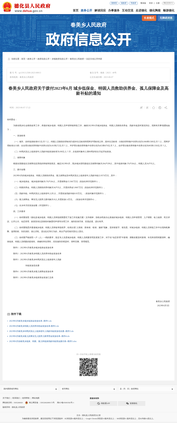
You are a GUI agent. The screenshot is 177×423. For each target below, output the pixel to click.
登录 (151, 3)
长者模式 (149, 18)
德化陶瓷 (155, 10)
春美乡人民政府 (77, 59)
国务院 (114, 3)
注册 (158, 3)
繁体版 (143, 3)
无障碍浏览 (166, 18)
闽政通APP (103, 404)
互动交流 (127, 10)
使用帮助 (26, 399)
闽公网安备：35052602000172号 (40, 404)
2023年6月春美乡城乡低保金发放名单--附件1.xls (30, 321)
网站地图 (35, 399)
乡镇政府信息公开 (60, 59)
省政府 (123, 3)
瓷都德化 (131, 404)
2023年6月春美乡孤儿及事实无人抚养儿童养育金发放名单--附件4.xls (39, 336)
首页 (76, 10)
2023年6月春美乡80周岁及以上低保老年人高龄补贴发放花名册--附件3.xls (41, 331)
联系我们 (16, 399)
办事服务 (114, 10)
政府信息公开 (44, 59)
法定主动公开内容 (94, 59)
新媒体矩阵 (94, 399)
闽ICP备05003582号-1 (65, 404)
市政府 (133, 3)
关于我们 (6, 399)
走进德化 (141, 10)
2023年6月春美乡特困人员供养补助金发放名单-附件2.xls (34, 326)
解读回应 (100, 10)
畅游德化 (168, 10)
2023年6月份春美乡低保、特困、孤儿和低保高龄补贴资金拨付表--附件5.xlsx (43, 341)
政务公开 (86, 10)
